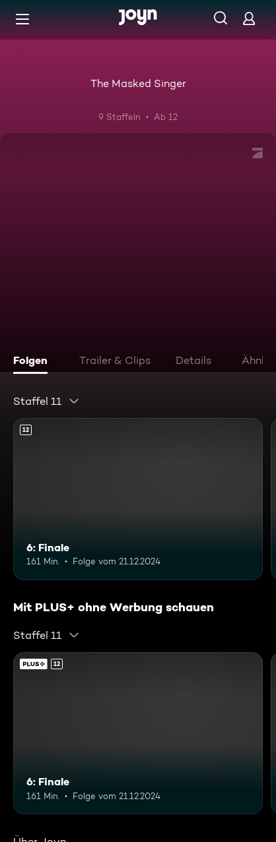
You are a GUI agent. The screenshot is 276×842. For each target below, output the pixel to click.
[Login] (249, 18)
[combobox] (46, 400)
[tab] (34, 362)
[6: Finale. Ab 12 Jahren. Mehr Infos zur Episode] (138, 499)
